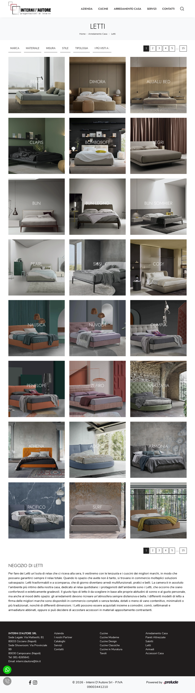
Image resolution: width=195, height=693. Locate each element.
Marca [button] (14, 48)
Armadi (149, 649)
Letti (113, 33)
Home (82, 33)
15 (183, 48)
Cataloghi (59, 641)
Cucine (103, 9)
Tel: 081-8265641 (18, 657)
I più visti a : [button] (102, 48)
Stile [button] (65, 48)
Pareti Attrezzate (155, 637)
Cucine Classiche (110, 645)
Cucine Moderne (109, 637)
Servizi (152, 9)
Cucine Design (108, 641)
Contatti (168, 9)
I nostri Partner (63, 637)
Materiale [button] (32, 48)
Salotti (149, 641)
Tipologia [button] (81, 48)
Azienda (87, 9)
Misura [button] (50, 48)
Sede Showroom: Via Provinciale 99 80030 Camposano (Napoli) (27, 649)
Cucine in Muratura (111, 649)
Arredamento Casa (127, 9)
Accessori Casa (154, 653)
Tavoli (103, 653)
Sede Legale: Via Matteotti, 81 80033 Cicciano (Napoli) (26, 639)
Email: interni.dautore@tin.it (24, 661)
